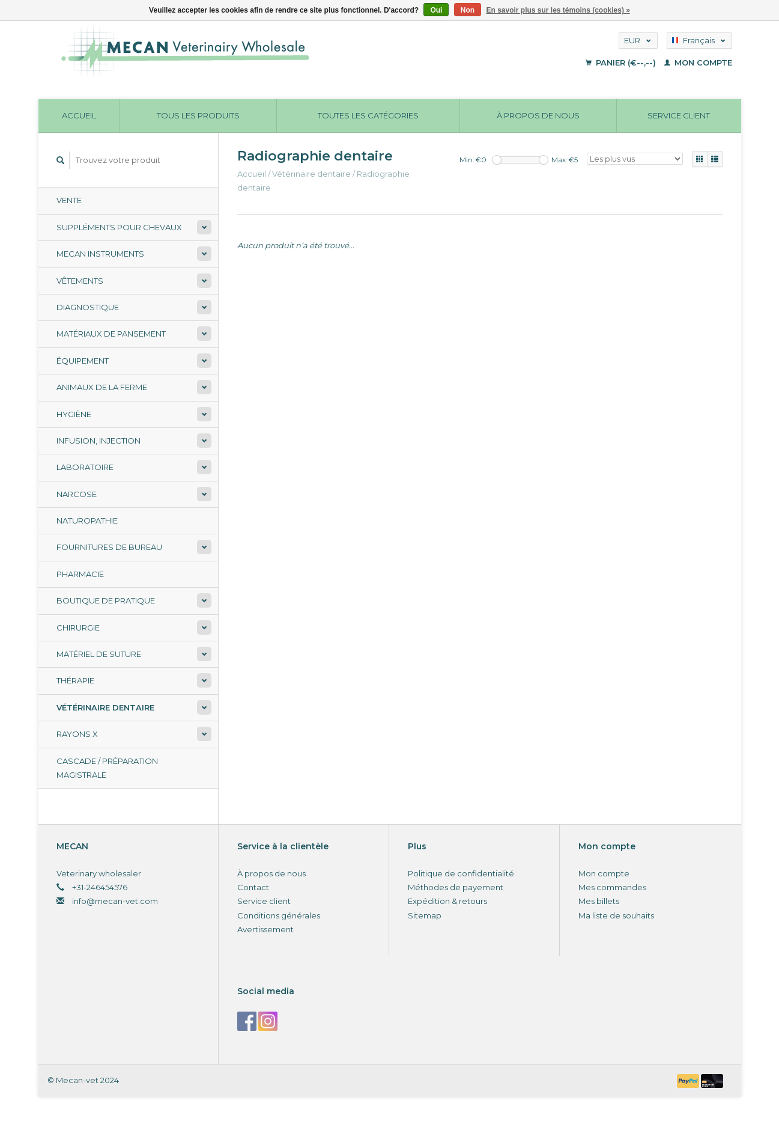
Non (467, 10)
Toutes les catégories (368, 115)
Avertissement (265, 929)
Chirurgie (78, 627)
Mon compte (698, 62)
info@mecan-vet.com (115, 901)
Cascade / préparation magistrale (107, 768)
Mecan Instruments (100, 253)
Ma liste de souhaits (616, 915)
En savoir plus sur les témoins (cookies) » (557, 10)
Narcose (76, 494)
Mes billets (598, 901)
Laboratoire (85, 467)
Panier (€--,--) (622, 62)
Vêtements (79, 281)
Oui (436, 10)
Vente (69, 200)
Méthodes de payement (455, 887)
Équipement (82, 360)
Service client (678, 115)
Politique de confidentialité (461, 873)
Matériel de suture (98, 654)
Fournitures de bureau (109, 547)
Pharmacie (80, 574)
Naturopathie (87, 520)
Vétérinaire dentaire (105, 707)
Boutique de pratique (105, 600)
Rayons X (77, 734)
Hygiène (73, 414)
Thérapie (75, 680)
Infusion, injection (98, 440)
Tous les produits (198, 115)
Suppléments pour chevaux (119, 227)
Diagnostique (87, 307)
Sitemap (424, 915)
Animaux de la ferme (101, 387)
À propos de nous (538, 115)
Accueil (79, 115)
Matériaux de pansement (111, 333)
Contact (253, 887)
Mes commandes (612, 887)
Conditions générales (278, 915)
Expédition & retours (447, 901)
